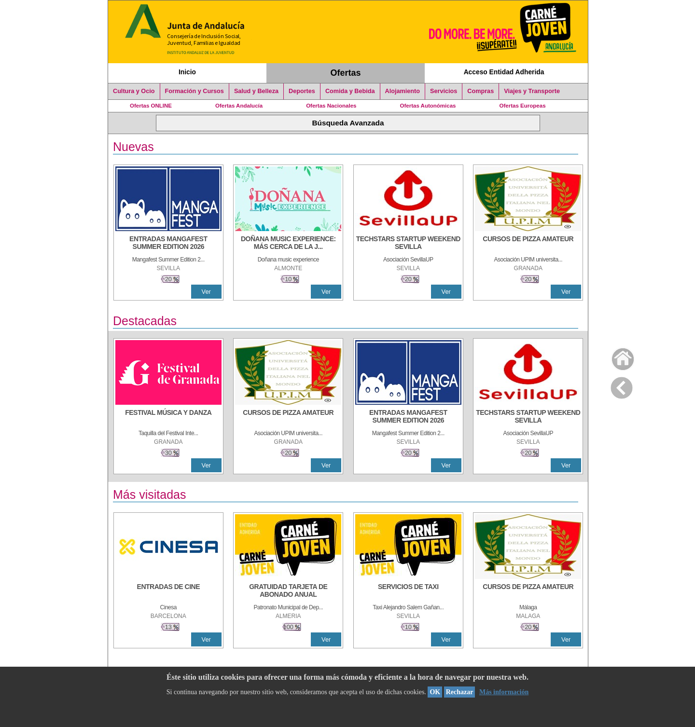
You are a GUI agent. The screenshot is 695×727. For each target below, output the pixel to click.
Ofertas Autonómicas (428, 106)
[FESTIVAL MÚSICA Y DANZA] (168, 417)
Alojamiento (402, 91)
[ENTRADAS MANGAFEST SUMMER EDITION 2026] (168, 243)
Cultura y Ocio (134, 91)
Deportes (302, 91)
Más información (503, 692)
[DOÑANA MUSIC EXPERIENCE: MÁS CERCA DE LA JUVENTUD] (288, 243)
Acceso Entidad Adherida (504, 72)
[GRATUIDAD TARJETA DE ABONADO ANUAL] (288, 591)
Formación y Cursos (194, 91)
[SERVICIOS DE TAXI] (408, 591)
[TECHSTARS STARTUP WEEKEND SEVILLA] (408, 243)
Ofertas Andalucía (239, 106)
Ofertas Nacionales (331, 106)
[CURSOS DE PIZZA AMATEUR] (528, 243)
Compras (480, 91)
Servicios (443, 91)
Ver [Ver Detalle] (206, 291)
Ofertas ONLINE (151, 106)
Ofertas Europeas (523, 106)
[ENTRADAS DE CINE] (168, 591)
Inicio (187, 72)
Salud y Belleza (256, 91)
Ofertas (346, 73)
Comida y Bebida (350, 91)
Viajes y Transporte (532, 91)
